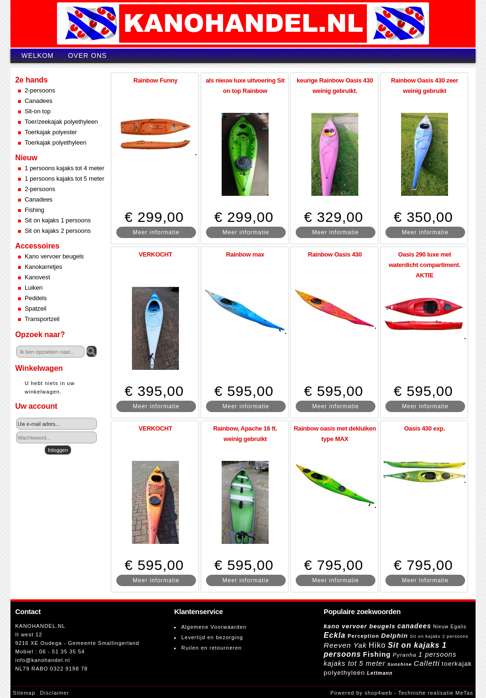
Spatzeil (35, 308)
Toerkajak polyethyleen (55, 142)
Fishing (34, 209)
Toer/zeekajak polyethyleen (61, 121)
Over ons (87, 55)
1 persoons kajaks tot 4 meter (64, 168)
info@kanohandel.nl (42, 660)
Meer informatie (156, 232)
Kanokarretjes (43, 266)
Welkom (37, 55)
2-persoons (40, 90)
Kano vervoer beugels (54, 256)
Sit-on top (38, 111)
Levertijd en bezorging (212, 637)
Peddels (36, 298)
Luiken (34, 287)
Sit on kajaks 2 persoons (58, 230)
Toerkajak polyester (51, 132)
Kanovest (37, 277)
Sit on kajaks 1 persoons (58, 220)
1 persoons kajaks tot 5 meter (64, 178)
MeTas (464, 693)
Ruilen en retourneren (211, 648)
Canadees (38, 100)
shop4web (378, 693)
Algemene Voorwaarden (213, 627)
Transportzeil (42, 318)
